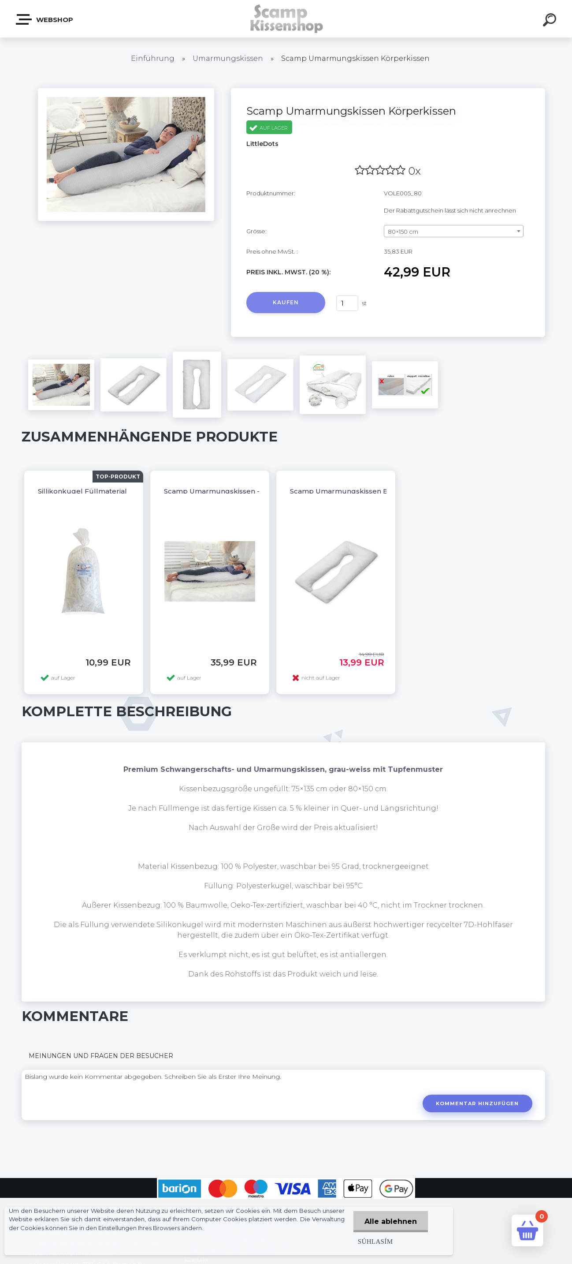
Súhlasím (375, 1241)
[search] (551, 21)
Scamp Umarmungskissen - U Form (225, 491)
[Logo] (286, 19)
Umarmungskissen (228, 58)
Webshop (45, 19)
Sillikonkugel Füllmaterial (82, 491)
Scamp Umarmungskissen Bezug (348, 491)
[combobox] (454, 231)
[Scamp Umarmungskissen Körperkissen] (126, 91)
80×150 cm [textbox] (403, 231)
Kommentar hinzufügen (477, 1103)
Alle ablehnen (390, 1221)
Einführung (153, 58)
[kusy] (347, 303)
